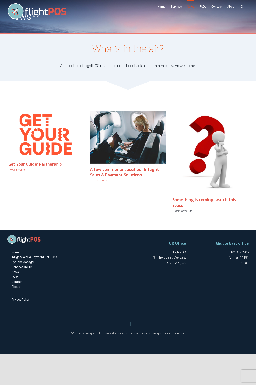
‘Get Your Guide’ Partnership (34, 164)
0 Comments (17, 169)
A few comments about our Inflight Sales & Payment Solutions (124, 172)
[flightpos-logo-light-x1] (24, 236)
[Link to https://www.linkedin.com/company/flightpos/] (129, 324)
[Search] (242, 6)
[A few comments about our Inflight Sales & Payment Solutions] (128, 137)
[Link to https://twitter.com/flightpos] (123, 324)
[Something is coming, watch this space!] (210, 152)
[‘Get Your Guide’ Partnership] (45, 134)
